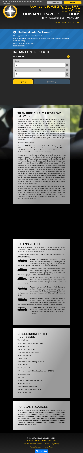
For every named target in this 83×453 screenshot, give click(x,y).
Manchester (27, 420)
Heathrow (61, 416)
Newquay (45, 420)
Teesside (20, 424)
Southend (52, 422)
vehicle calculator (23, 256)
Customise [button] (55, 3)
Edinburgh (30, 416)
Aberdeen (24, 412)
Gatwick (45, 416)
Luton (19, 420)
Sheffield (30, 422)
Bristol (41, 414)
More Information (19, 46)
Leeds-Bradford (41, 418)
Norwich (54, 420)
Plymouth (61, 420)
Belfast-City (33, 412)
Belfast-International (46, 412)
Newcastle (37, 420)
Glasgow (53, 416)
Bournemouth (32, 414)
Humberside (21, 418)
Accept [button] (72, 3)
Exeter (38, 416)
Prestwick (21, 422)
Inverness (31, 418)
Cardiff (48, 414)
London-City (60, 418)
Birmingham (60, 412)
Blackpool (21, 414)
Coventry (56, 414)
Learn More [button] (6, 3)
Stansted (61, 422)
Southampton (41, 422)
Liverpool (51, 418)
